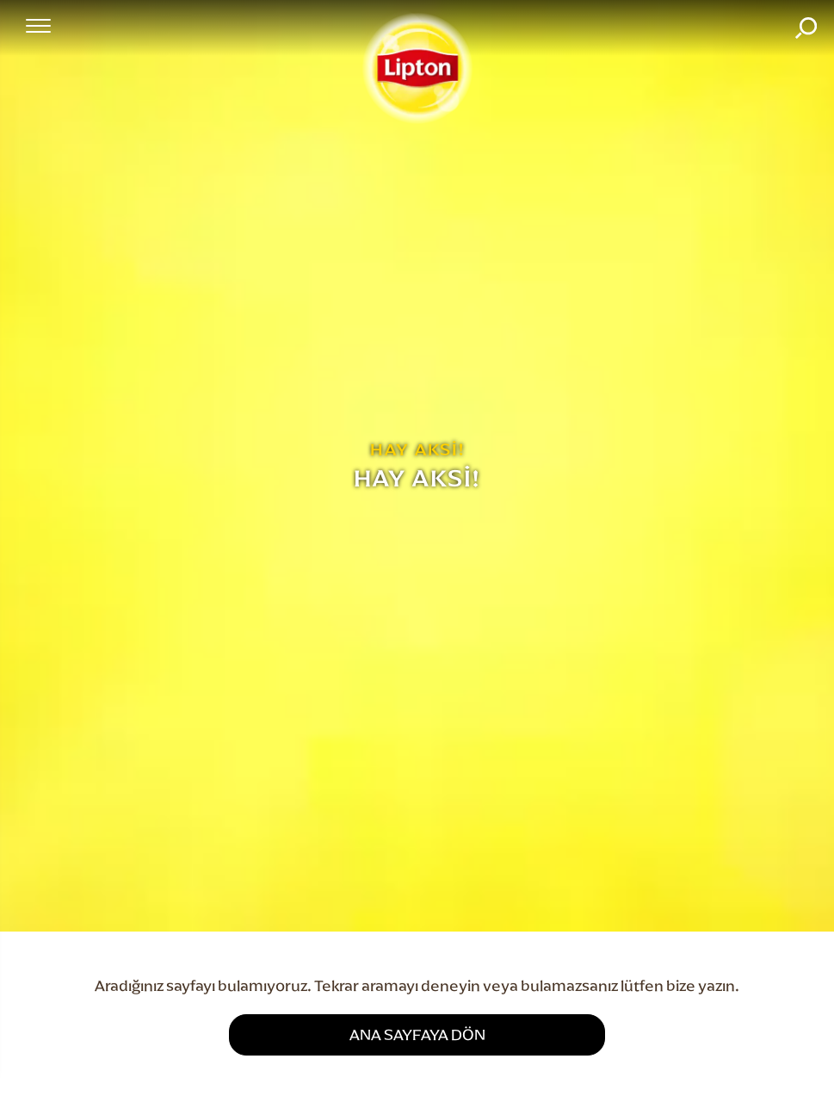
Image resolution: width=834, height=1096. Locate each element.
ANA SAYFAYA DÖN (417, 1034)
